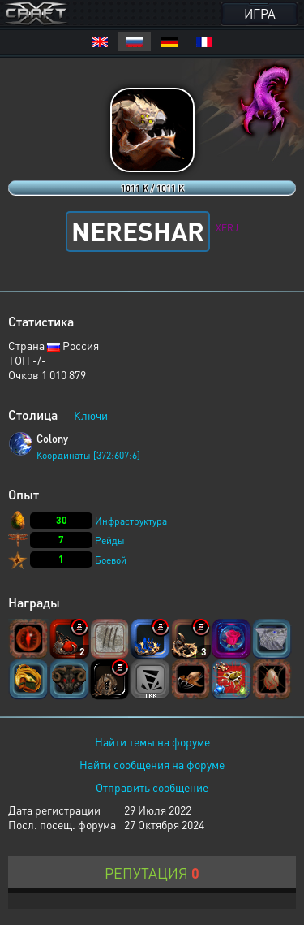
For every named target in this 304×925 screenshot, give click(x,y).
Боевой (110, 560)
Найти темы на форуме (152, 741)
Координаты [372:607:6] (88, 455)
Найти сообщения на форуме (152, 764)
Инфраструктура (131, 521)
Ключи (91, 415)
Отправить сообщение (152, 787)
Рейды (110, 540)
